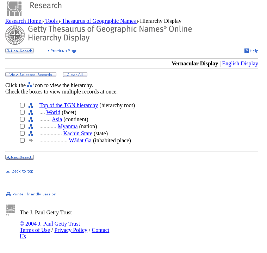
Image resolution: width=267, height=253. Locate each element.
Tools (51, 21)
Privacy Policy (70, 230)
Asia (57, 119)
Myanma (68, 126)
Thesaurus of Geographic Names (99, 21)
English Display (240, 63)
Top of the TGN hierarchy (68, 105)
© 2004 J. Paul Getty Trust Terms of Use (50, 227)
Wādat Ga (80, 140)
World (53, 112)
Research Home (24, 21)
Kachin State (77, 133)
